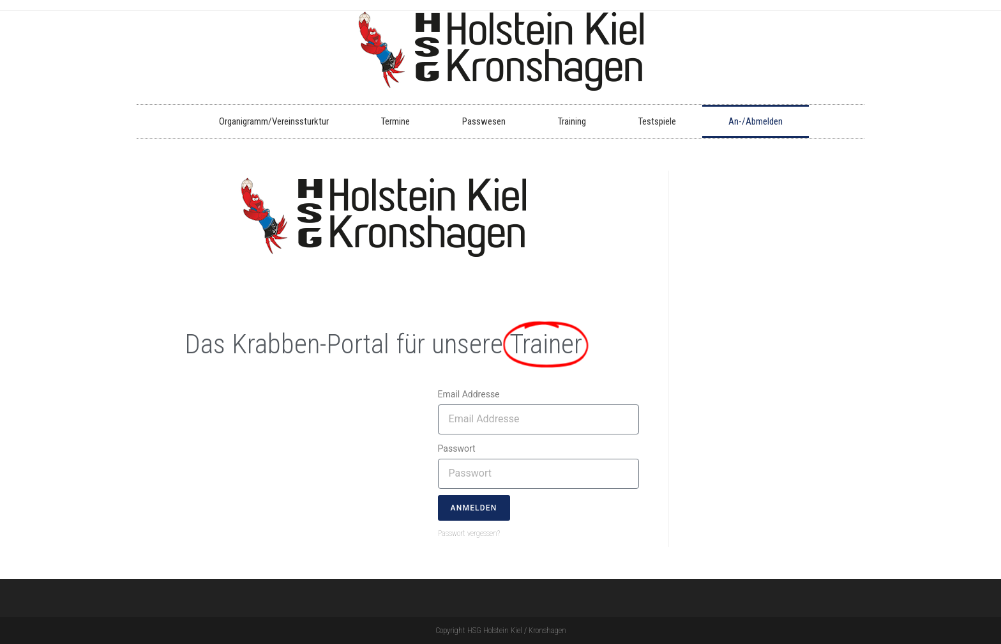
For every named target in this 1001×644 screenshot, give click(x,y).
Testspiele (657, 121)
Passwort (457, 448)
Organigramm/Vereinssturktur (274, 121)
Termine (395, 121)
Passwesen (484, 121)
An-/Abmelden (755, 121)
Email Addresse (469, 394)
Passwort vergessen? (469, 533)
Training (572, 121)
